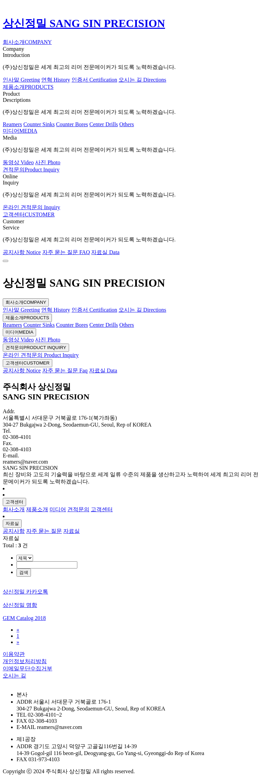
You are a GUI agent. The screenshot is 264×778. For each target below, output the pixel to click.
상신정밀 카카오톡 (25, 592)
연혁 (55, 80)
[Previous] (17, 630)
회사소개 (26, 302)
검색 (23, 572)
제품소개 (27, 317)
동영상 (18, 162)
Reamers (12, 124)
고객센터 (28, 363)
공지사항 (22, 252)
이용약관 (14, 654)
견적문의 (36, 347)
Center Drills (103, 124)
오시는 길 (142, 80)
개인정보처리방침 (25, 661)
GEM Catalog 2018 (24, 618)
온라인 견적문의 (31, 207)
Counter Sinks (39, 124)
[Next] (17, 642)
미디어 (19, 332)
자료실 (105, 252)
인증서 (94, 80)
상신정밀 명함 (20, 605)
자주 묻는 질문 (66, 252)
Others (126, 124)
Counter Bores (72, 124)
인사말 (21, 80)
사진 (47, 162)
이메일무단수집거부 (27, 668)
